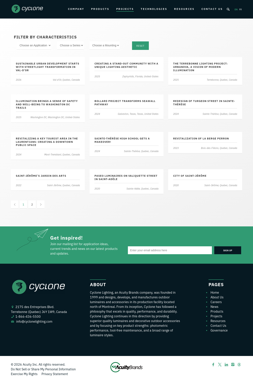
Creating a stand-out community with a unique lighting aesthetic (126, 65)
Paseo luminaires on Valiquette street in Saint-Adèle (126, 177)
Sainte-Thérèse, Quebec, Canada (141, 151)
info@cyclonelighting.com (34, 321)
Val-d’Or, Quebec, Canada (66, 79)
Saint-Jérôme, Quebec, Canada (63, 185)
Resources (184, 9)
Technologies (154, 9)
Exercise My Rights (24, 374)
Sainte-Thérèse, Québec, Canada (219, 113)
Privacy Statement (55, 374)
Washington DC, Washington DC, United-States (55, 117)
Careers (216, 302)
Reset (140, 45)
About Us (217, 297)
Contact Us (212, 9)
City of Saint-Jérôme (190, 175)
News (214, 306)
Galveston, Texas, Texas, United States (138, 113)
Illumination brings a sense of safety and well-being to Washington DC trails (47, 104)
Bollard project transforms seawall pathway (125, 102)
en (236, 9)
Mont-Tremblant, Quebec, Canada (62, 154)
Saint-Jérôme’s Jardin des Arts (41, 175)
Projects (125, 9)
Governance (219, 330)
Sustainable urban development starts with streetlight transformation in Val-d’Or (47, 67)
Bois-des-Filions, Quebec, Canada (219, 147)
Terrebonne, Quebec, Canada (221, 79)
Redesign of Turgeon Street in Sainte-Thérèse (204, 102)
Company (76, 9)
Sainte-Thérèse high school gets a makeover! (122, 140)
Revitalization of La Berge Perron (201, 138)
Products (100, 9)
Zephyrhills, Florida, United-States (140, 76)
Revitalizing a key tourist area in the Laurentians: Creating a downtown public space (47, 141)
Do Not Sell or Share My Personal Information (43, 369)
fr (240, 9)
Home (215, 292)
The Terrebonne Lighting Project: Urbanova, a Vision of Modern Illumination (200, 67)
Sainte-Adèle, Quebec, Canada (142, 188)
